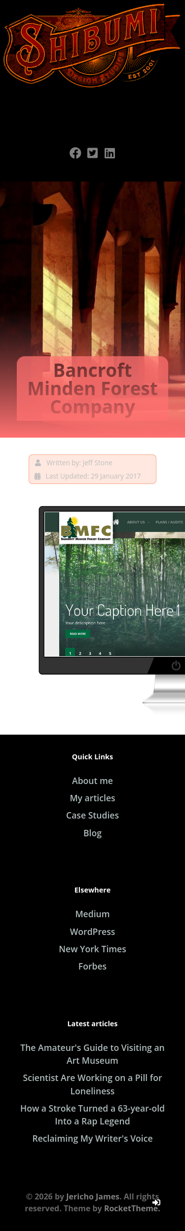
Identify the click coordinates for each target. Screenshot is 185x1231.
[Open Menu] (92, 110)
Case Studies (92, 815)
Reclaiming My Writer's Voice (92, 1138)
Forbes (92, 966)
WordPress (92, 931)
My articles (92, 798)
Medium (92, 914)
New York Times (92, 949)
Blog (92, 833)
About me (92, 780)
